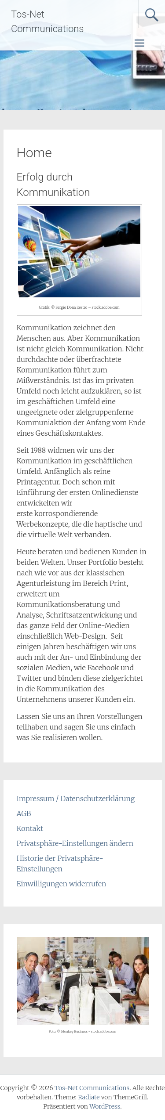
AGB (24, 813)
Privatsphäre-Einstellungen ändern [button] (75, 843)
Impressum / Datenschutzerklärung (76, 798)
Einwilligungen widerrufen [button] (61, 883)
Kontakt (30, 828)
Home (34, 152)
